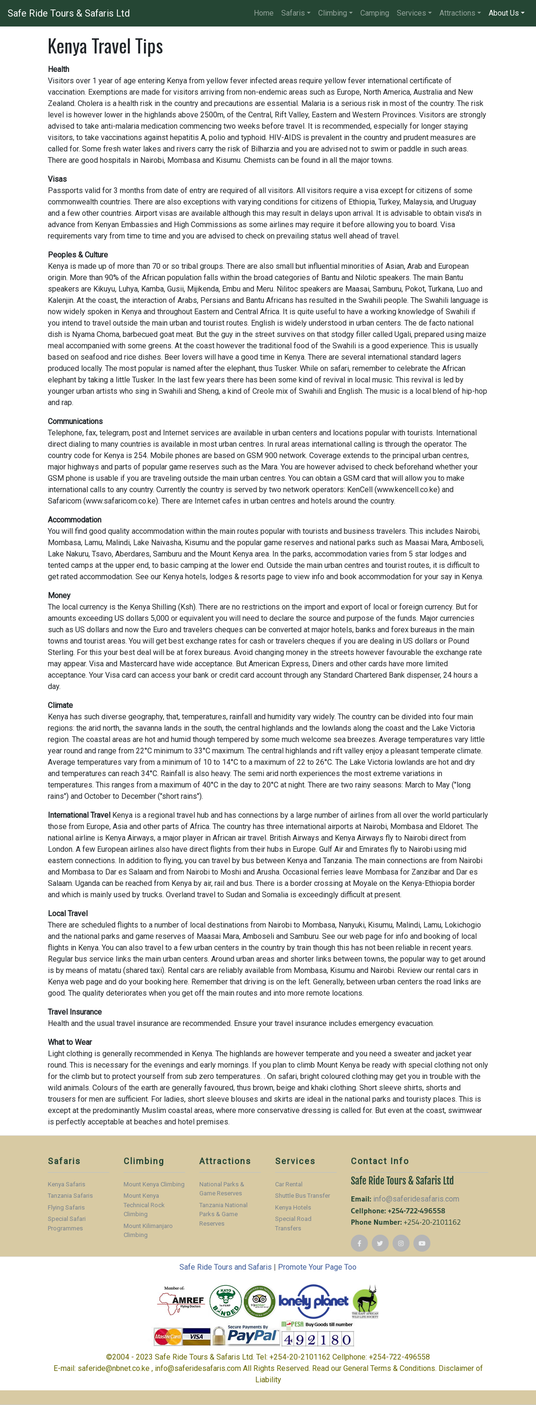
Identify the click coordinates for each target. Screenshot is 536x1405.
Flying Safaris (66, 1207)
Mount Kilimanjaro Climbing (148, 1230)
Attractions (457, 13)
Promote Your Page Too (317, 1267)
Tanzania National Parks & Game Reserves (223, 1214)
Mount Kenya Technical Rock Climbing (144, 1205)
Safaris (293, 13)
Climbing (332, 13)
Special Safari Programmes (67, 1223)
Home (264, 13)
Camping (374, 13)
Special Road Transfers (293, 1223)
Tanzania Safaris (70, 1195)
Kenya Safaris (66, 1184)
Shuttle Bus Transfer (302, 1195)
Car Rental (289, 1184)
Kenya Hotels (293, 1207)
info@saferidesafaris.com (416, 1198)
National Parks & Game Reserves (221, 1189)
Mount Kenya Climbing (154, 1184)
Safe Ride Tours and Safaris (225, 1267)
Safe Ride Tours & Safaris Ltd (69, 13)
